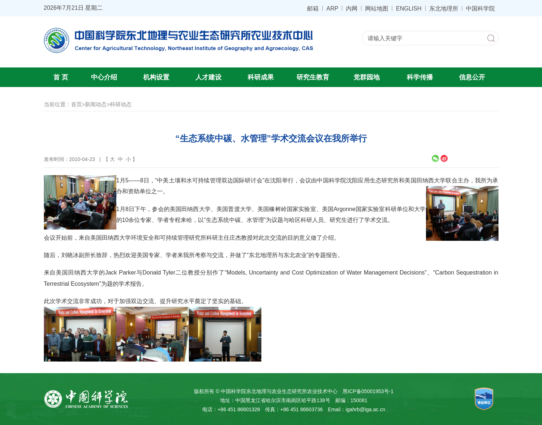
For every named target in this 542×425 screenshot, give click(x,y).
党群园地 (366, 77)
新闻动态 (96, 104)
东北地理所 (443, 8)
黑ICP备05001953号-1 (368, 391)
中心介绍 (104, 77)
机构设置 (156, 77)
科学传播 (420, 77)
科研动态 (121, 104)
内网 (351, 8)
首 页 (60, 77)
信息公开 (472, 77)
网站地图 (376, 8)
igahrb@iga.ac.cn (365, 409)
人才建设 (208, 77)
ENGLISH (408, 8)
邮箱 (313, 8)
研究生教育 (313, 77)
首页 (76, 104)
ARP (332, 8)
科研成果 (261, 77)
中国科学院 (480, 8)
